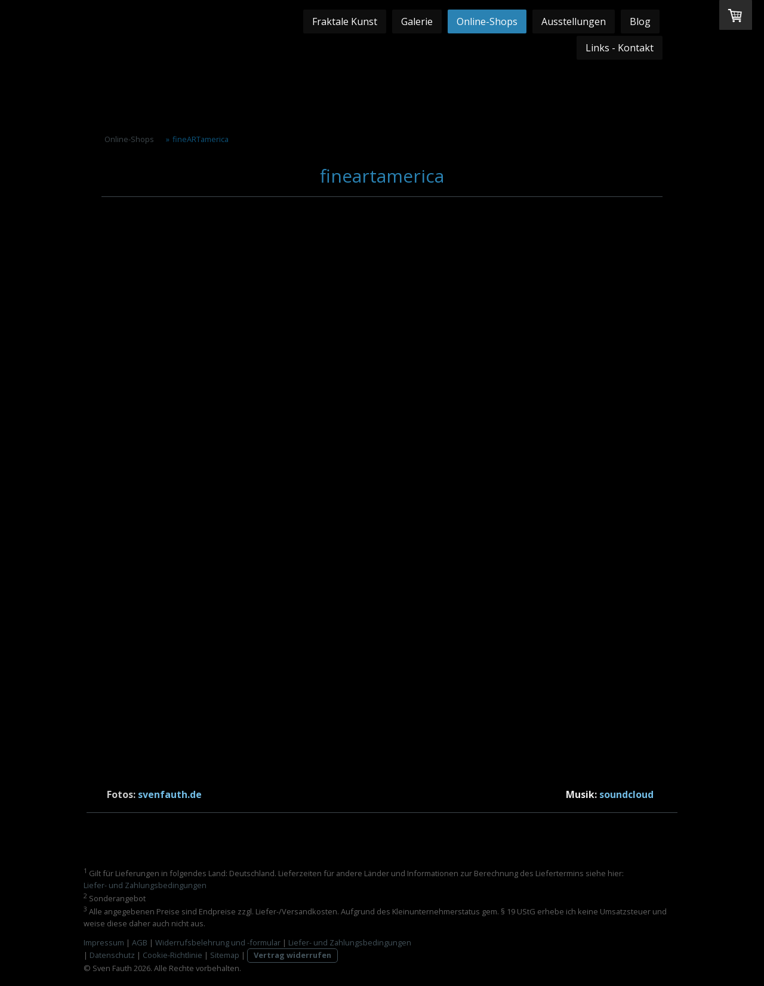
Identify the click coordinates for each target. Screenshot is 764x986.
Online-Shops (487, 21)
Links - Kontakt (620, 47)
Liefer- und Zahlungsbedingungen (145, 885)
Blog (640, 21)
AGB (139, 942)
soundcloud (626, 794)
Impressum (104, 942)
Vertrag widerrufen (292, 955)
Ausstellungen (573, 21)
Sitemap (224, 955)
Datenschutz (112, 955)
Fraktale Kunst (344, 21)
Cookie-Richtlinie (172, 955)
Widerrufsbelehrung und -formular (218, 942)
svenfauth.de (170, 794)
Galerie (417, 21)
